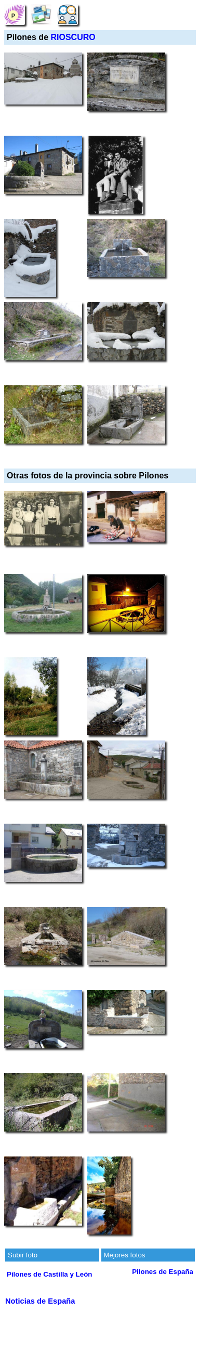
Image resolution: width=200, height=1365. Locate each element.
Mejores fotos (124, 1255)
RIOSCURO (72, 37)
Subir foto (22, 1255)
